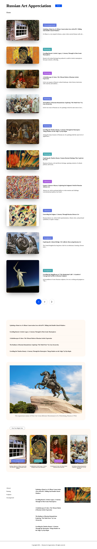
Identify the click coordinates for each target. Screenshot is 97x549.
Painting (47, 49)
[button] (52, 302)
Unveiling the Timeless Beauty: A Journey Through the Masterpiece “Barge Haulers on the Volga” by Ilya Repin (61, 130)
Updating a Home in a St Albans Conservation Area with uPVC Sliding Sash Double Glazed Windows (37, 325)
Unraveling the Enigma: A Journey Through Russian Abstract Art (61, 214)
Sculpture (48, 238)
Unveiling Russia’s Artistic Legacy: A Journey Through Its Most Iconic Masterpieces (33, 332)
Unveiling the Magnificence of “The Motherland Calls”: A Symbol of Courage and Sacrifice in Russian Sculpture (61, 275)
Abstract (47, 181)
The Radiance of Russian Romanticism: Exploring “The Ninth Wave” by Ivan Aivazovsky (34, 344)
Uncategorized (49, 25)
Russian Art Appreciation (28, 5)
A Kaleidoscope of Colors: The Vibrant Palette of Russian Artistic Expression (31, 338)
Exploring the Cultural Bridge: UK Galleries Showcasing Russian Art (62, 242)
